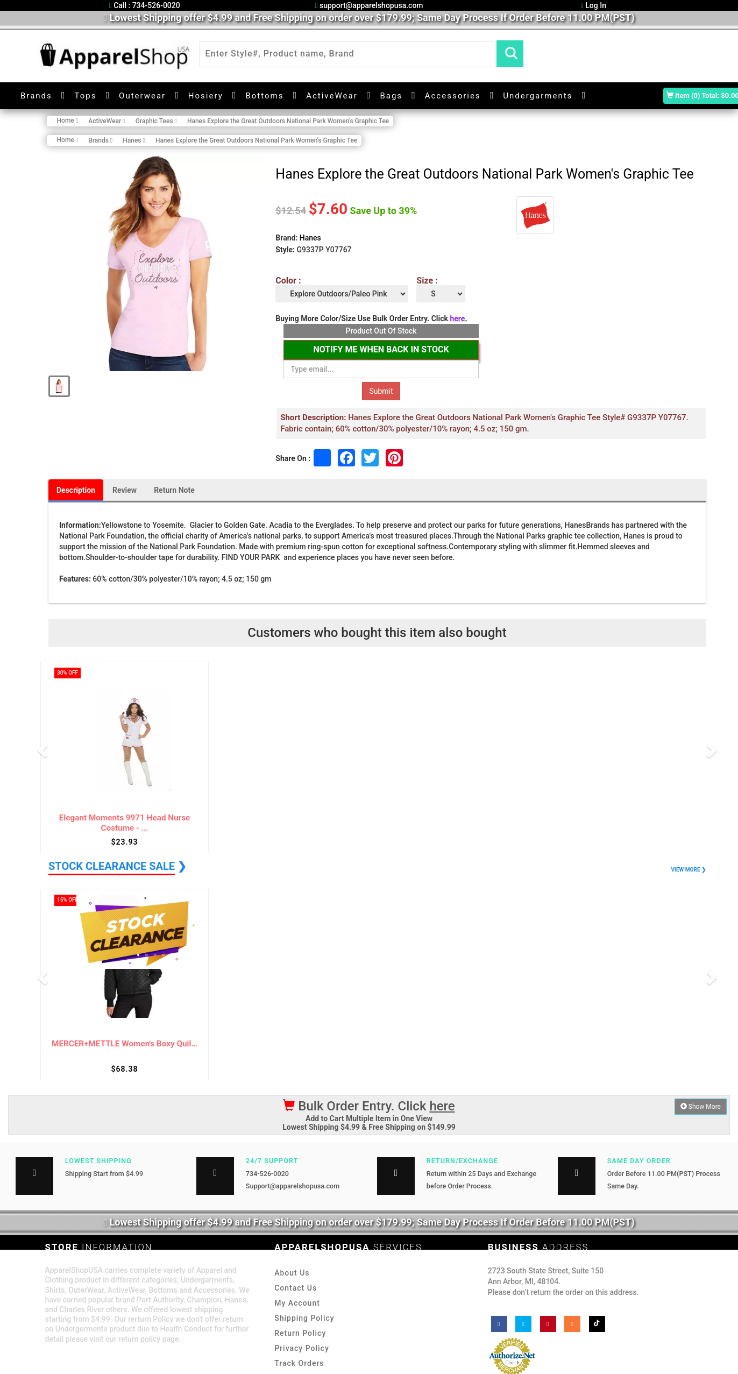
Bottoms (264, 96)
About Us (291, 1273)
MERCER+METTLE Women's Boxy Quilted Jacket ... (124, 1044)
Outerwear (142, 96)
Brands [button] (36, 96)
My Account (297, 1303)
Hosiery (205, 96)
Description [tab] (75, 490)
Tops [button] (85, 96)
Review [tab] (124, 490)
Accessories (453, 96)
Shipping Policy (304, 1318)
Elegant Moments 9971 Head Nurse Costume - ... (124, 823)
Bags (391, 96)
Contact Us (295, 1288)
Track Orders (299, 1363)
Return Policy (300, 1333)
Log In (593, 5)
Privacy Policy (301, 1348)
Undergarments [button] (537, 96)
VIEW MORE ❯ (688, 870)
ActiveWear (332, 96)
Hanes (310, 237)
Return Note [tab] (174, 490)
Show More (700, 1106)
